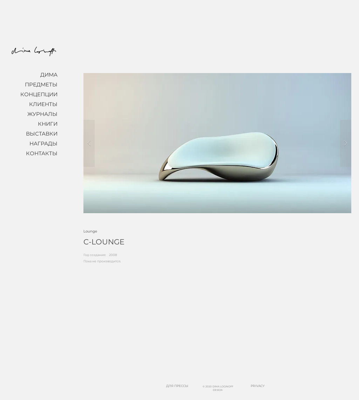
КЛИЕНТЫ (43, 104)
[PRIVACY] (257, 386)
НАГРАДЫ (43, 143)
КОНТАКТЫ (41, 153)
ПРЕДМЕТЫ (41, 84)
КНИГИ (47, 123)
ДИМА (48, 74)
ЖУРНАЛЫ (42, 114)
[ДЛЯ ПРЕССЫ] (177, 386)
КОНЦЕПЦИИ (38, 94)
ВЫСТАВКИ (41, 133)
